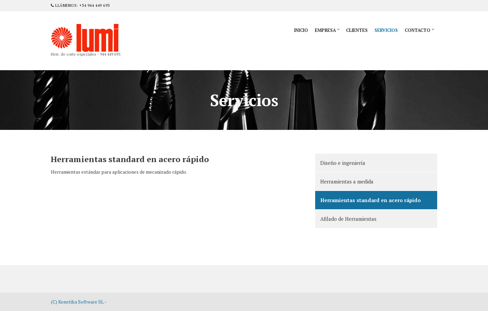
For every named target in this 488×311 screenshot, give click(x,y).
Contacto (417, 30)
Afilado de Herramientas (348, 218)
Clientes (357, 30)
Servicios (386, 30)
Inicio (301, 30)
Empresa (325, 30)
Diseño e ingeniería (342, 162)
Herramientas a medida (346, 181)
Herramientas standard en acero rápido (370, 200)
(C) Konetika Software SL (77, 301)
